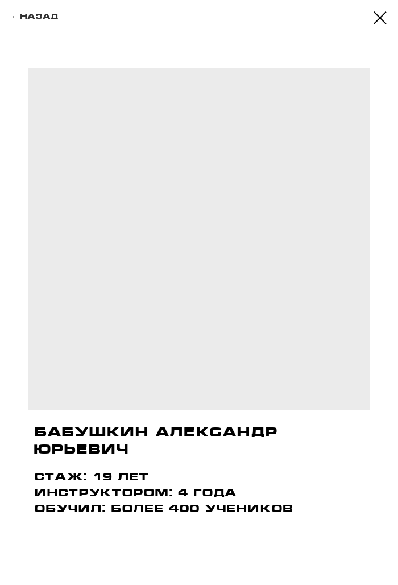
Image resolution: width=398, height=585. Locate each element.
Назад (39, 16)
